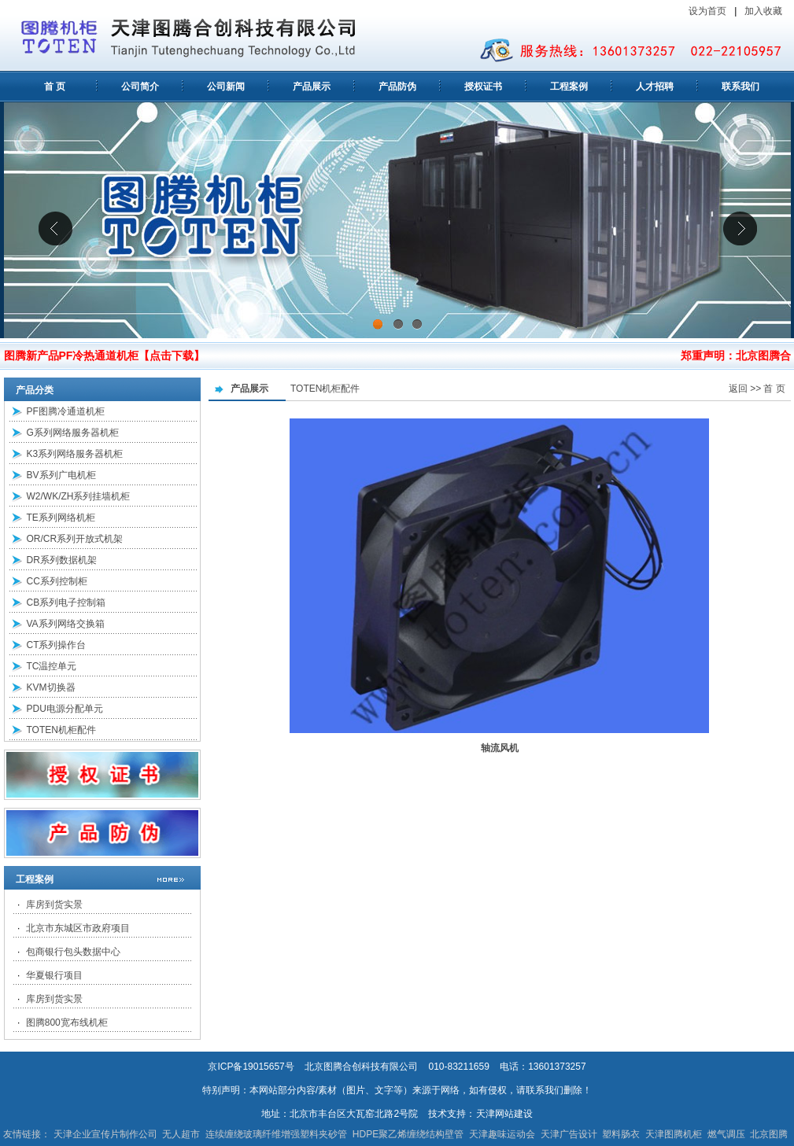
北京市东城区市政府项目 (78, 928)
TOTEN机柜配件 (61, 729)
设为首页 (707, 11)
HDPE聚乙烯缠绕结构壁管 (408, 1134)
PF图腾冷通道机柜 (66, 411)
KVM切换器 (51, 687)
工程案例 (569, 86)
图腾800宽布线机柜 (67, 1022)
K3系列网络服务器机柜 (75, 453)
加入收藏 (764, 11)
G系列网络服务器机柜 (73, 432)
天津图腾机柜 (673, 1134)
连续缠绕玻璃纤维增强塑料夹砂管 (276, 1134)
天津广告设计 (569, 1134)
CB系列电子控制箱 (66, 602)
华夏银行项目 (54, 975)
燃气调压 (726, 1134)
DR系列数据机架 (62, 560)
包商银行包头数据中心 (73, 951)
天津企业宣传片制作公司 (105, 1134)
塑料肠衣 (621, 1134)
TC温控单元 (52, 666)
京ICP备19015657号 (251, 1066)
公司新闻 (226, 86)
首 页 (54, 86)
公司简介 (140, 86)
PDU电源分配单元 (65, 708)
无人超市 (181, 1134)
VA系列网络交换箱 (66, 623)
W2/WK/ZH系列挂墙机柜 (79, 496)
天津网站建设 (504, 1113)
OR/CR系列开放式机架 (75, 538)
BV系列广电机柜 (61, 475)
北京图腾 (769, 1134)
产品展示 (312, 86)
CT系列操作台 (57, 644)
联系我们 (740, 86)
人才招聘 (655, 86)
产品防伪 (397, 86)
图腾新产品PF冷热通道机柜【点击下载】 (104, 355)
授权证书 (483, 86)
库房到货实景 (54, 904)
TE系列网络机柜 (61, 517)
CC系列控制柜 (57, 581)
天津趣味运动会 (502, 1134)
